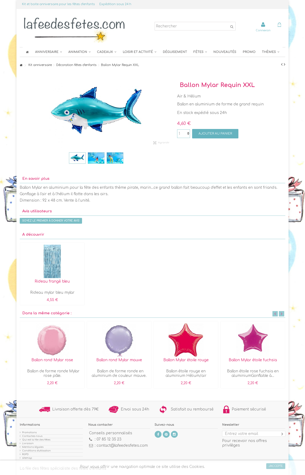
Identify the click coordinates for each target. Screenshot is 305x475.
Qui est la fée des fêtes (36, 439)
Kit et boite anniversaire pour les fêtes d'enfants (58, 4)
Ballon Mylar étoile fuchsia (253, 360)
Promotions (29, 432)
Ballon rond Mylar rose (52, 360)
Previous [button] (275, 313)
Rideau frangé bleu (52, 281)
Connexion (263, 30)
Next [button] (281, 313)
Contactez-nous (32, 436)
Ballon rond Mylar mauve (119, 360)
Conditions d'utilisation (36, 450)
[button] (200, 52)
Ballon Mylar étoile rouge (186, 360)
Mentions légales (32, 447)
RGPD (25, 454)
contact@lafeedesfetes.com (122, 446)
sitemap (27, 458)
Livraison (28, 443)
